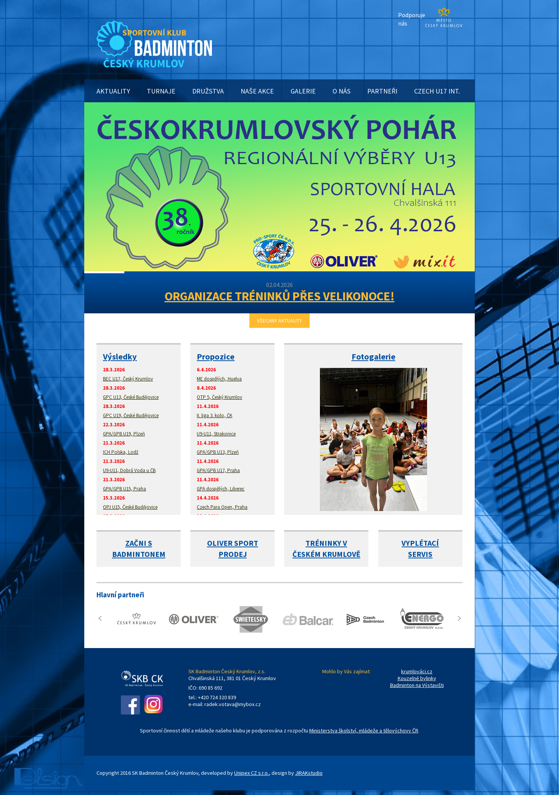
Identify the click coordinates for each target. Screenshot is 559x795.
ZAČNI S (138, 543)
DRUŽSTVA (208, 91)
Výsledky (120, 356)
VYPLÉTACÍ (420, 543)
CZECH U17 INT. (437, 91)
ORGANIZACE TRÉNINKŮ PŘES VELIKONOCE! (280, 296)
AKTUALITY (113, 91)
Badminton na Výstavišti (417, 685)
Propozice (216, 356)
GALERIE (303, 91)
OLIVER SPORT (232, 543)
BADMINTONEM (138, 554)
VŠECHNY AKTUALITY (279, 320)
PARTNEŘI (382, 91)
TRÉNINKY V (326, 543)
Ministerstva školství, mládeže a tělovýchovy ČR (363, 730)
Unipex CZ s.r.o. (251, 772)
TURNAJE (161, 91)
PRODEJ (232, 554)
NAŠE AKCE (257, 91)
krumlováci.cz (416, 671)
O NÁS (341, 91)
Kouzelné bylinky (417, 678)
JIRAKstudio (309, 772)
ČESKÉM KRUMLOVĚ (326, 554)
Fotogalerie (373, 356)
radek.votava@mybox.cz (232, 704)
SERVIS (420, 554)
